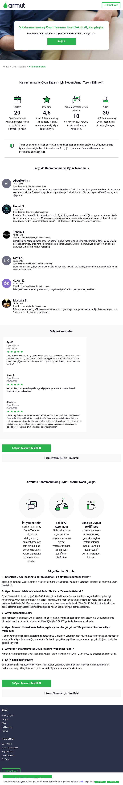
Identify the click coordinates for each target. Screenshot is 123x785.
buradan (81, 782)
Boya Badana (7, 751)
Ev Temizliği (7, 744)
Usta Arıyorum (8, 755)
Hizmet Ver (111, 5)
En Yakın (5, 759)
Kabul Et (113, 782)
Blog (4, 723)
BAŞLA (61, 41)
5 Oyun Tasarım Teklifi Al (26, 448)
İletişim (5, 719)
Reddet (100, 782)
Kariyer (5, 731)
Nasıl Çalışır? (7, 715)
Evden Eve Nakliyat (10, 748)
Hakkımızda (7, 727)
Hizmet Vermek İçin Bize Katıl (61, 458)
